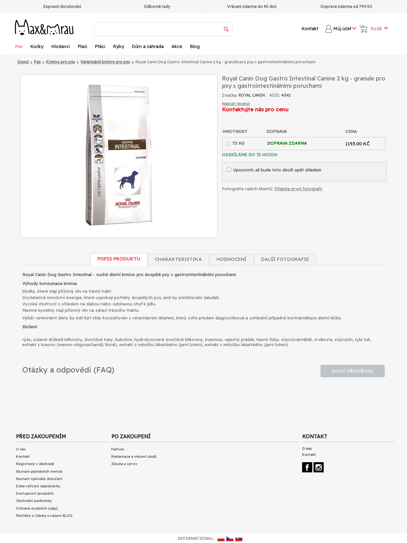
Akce (176, 46)
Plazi (82, 46)
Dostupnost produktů (35, 493)
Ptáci (100, 46)
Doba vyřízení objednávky (38, 486)
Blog (195, 46)
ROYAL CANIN (251, 95)
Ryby (118, 46)
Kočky (37, 46)
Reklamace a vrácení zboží (133, 456)
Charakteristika (178, 259)
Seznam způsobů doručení (39, 479)
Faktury (117, 449)
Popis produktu (118, 259)
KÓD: (274, 95)
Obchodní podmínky (34, 500)
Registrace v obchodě (35, 464)
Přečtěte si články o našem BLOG (44, 515)
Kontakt (309, 28)
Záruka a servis (124, 464)
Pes (19, 46)
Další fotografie (285, 259)
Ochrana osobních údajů (37, 508)
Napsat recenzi (236, 103)
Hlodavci (60, 46)
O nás (21, 449)
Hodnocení (231, 259)
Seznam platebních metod (39, 471)
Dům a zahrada (148, 46)
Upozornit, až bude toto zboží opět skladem (274, 169)
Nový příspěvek (353, 371)
